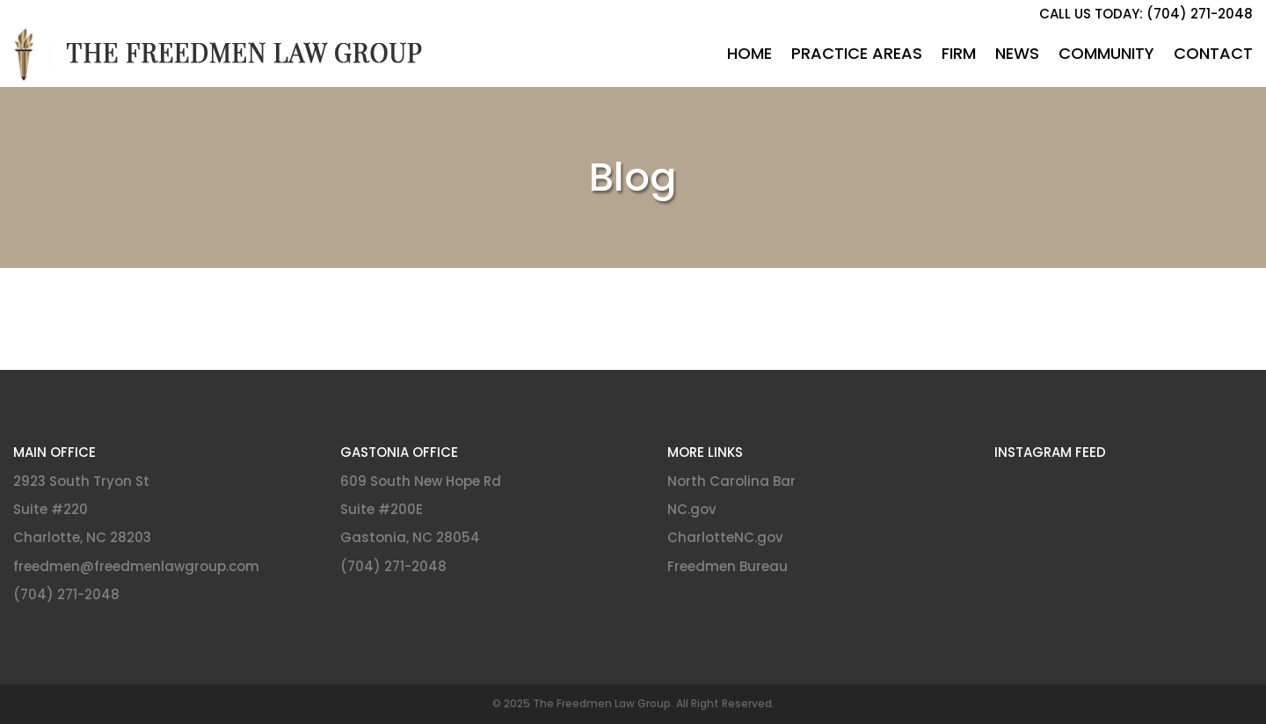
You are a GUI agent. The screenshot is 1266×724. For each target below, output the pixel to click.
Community (1106, 53)
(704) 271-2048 (66, 594)
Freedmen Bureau (727, 566)
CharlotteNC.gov (725, 537)
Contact (1213, 53)
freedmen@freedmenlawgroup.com (136, 566)
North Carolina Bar (731, 481)
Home (749, 53)
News (1017, 53)
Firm (959, 53)
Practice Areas (856, 53)
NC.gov (692, 509)
